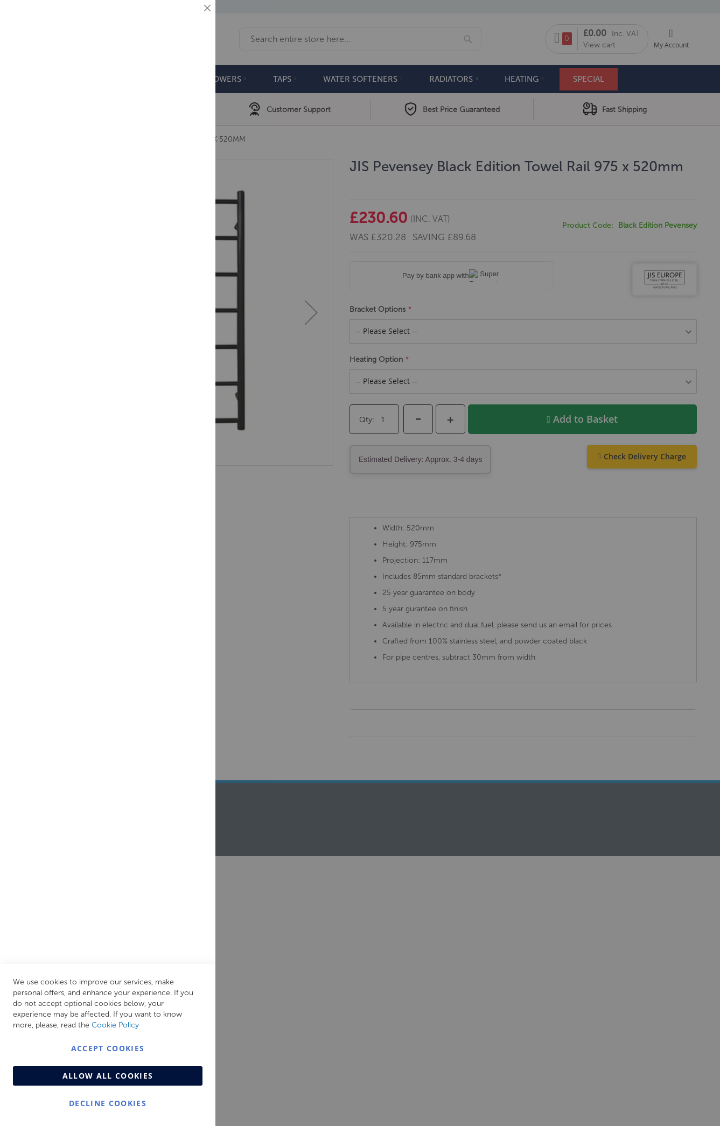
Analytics (185, 271)
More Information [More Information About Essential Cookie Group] (172, 89)
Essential (185, 21)
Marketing (185, 135)
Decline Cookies (107, 1103)
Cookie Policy (115, 1025)
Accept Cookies (108, 1048)
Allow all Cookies (107, 1076)
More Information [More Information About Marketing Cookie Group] (172, 224)
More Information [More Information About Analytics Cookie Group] (172, 328)
